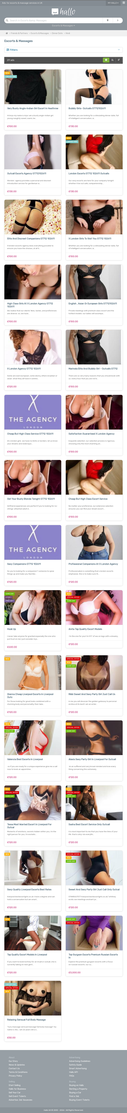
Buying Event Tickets (79, 1100)
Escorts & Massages (63, 25)
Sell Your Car (14, 1092)
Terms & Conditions (18, 1072)
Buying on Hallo (76, 1085)
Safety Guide (75, 1065)
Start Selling (14, 1085)
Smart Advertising (78, 1068)
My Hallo (113, 3)
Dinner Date (57, 33)
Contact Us (14, 1068)
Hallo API (73, 1072)
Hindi (68, 33)
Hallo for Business (17, 1089)
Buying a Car (75, 1092)
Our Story (13, 1061)
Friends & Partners (19, 33)
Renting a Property (78, 1089)
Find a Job (74, 1096)
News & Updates (17, 1065)
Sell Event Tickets (17, 1096)
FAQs (71, 1076)
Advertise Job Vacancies (20, 1100)
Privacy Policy (15, 1076)
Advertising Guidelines (79, 1061)
